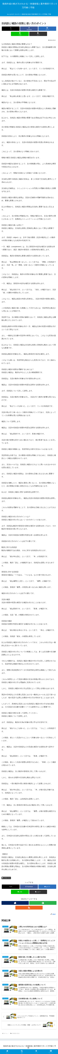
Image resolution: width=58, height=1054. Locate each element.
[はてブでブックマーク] (47, 29)
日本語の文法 (6, 878)
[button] (38, 34)
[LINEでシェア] (20, 34)
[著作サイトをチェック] (15, 903)
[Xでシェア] (11, 29)
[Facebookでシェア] (29, 29)
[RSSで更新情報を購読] (29, 908)
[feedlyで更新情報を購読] (42, 903)
